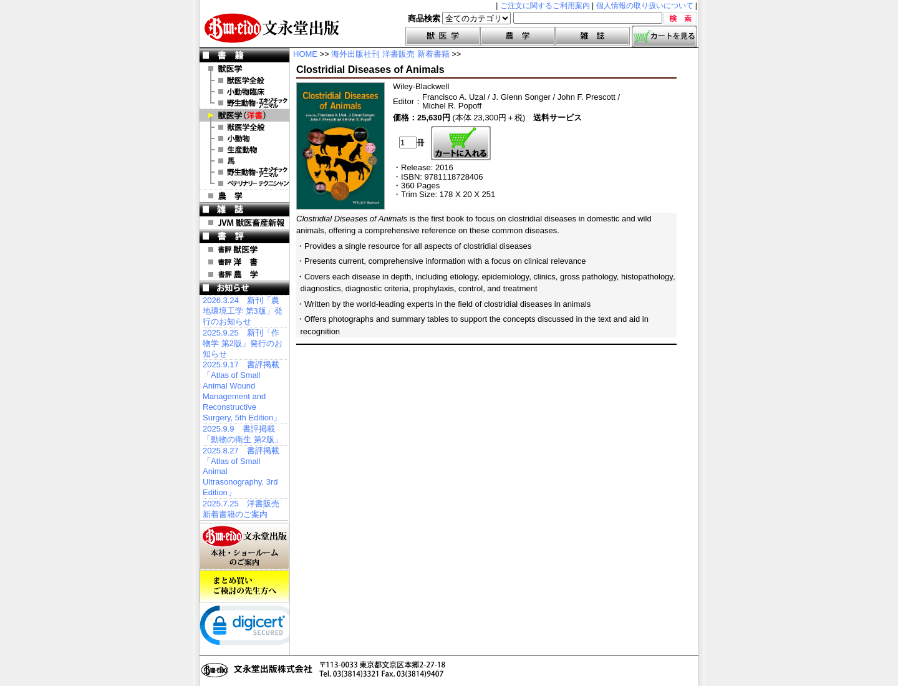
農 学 (244, 196)
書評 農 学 (244, 274)
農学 (517, 36)
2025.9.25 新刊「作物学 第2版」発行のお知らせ (242, 343)
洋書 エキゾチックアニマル (244, 172)
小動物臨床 (244, 91)
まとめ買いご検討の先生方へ (244, 586)
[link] (249, 628)
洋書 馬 (244, 161)
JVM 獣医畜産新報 (244, 222)
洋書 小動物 (244, 138)
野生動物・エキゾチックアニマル (244, 103)
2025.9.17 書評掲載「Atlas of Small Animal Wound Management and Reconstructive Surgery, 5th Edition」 (242, 391)
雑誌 (592, 36)
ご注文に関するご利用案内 (545, 5)
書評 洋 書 (244, 262)
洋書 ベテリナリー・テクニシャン (244, 183)
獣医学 (442, 36)
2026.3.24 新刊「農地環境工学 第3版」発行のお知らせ (242, 311)
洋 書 (244, 115)
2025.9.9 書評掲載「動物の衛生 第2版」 (242, 434)
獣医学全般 (244, 80)
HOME (305, 54)
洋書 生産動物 (244, 149)
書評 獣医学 (244, 249)
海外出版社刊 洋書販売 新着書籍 (390, 54)
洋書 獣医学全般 (244, 127)
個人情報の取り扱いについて (644, 5)
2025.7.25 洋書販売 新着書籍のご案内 (241, 509)
